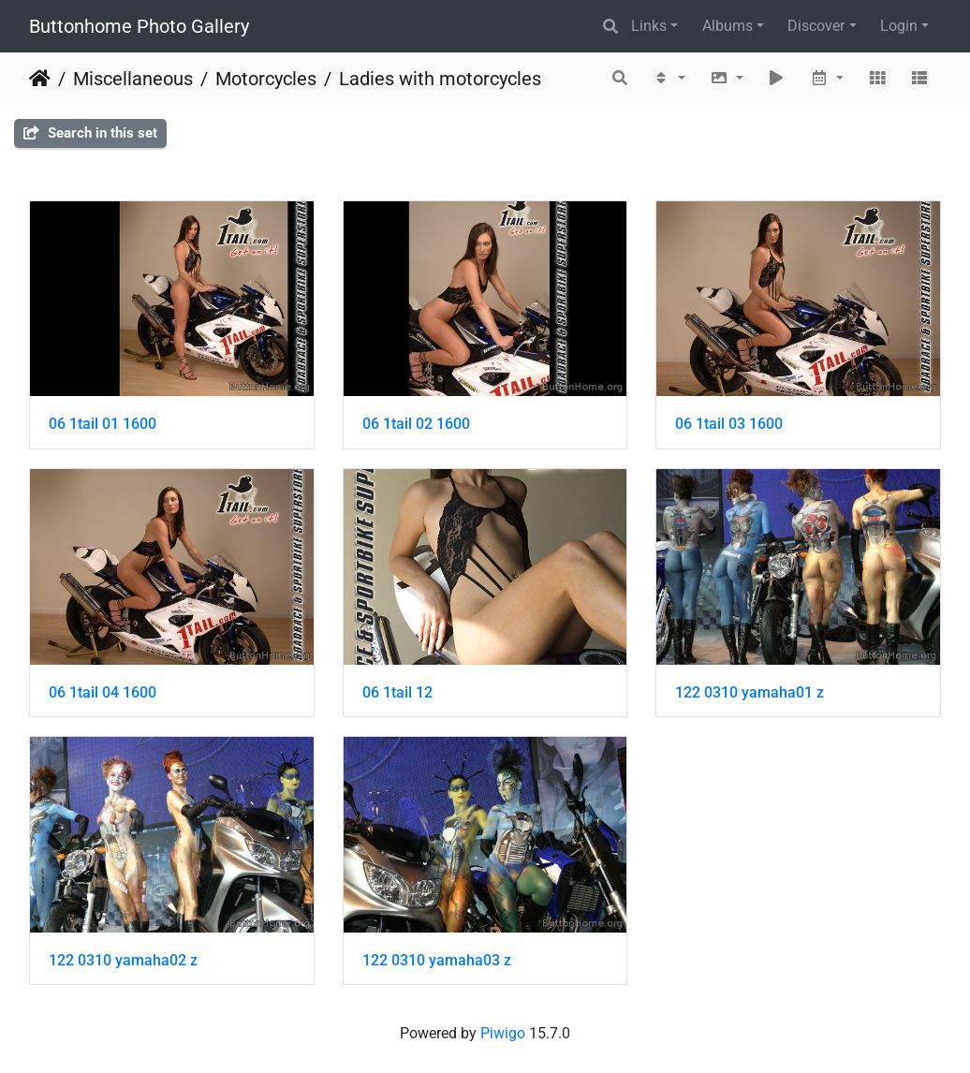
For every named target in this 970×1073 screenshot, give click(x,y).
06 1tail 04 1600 (102, 692)
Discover (816, 26)
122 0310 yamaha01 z (749, 692)
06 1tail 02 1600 (416, 424)
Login (899, 26)
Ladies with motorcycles (440, 78)
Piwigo (502, 1033)
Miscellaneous (133, 78)
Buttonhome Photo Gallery (139, 26)
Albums (727, 26)
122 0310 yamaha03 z (436, 960)
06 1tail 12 (397, 692)
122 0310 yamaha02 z (123, 960)
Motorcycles (265, 78)
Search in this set (90, 133)
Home (40, 79)
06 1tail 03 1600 (729, 424)
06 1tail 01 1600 (102, 424)
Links (649, 26)
